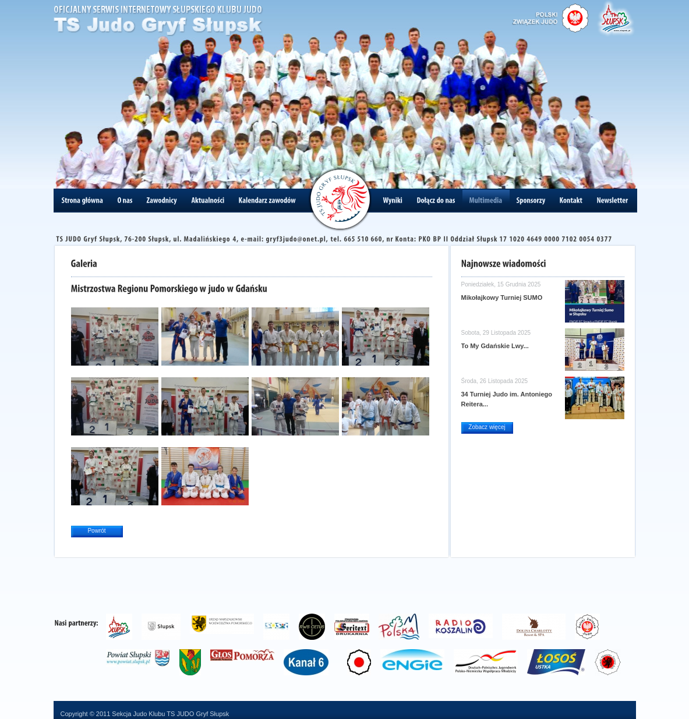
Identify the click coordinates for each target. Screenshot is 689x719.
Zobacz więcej (486, 427)
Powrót (96, 530)
